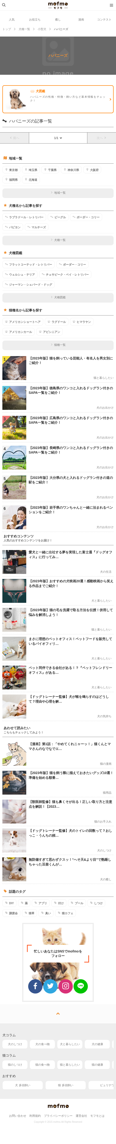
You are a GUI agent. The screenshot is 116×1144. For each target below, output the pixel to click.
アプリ (40, 903)
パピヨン (13, 227)
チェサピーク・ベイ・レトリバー (65, 274)
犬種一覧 (58, 240)
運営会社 (81, 1115)
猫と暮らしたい (70, 1064)
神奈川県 (71, 169)
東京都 (11, 169)
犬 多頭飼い (22, 1085)
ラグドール (56, 321)
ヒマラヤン (82, 321)
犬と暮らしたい (70, 1044)
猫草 (29, 913)
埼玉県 (31, 169)
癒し (58, 19)
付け (59, 903)
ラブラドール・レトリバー (24, 217)
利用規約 (35, 1115)
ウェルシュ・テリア (20, 274)
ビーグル (58, 217)
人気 (12, 19)
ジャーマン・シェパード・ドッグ (28, 284)
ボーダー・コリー (86, 217)
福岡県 (11, 179)
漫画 (81, 19)
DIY (9, 903)
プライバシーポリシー (58, 1115)
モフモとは (97, 1115)
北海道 (31, 179)
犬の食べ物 (42, 1044)
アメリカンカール (18, 331)
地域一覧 (58, 192)
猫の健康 (97, 1064)
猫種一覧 (58, 345)
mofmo (58, 5)
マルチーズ (36, 227)
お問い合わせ (17, 1115)
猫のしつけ (15, 1064)
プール (77, 903)
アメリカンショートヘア (23, 321)
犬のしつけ (15, 1044)
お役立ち (35, 19)
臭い (46, 913)
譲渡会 (11, 913)
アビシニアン (49, 331)
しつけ (96, 903)
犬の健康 (97, 1044)
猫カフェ (65, 913)
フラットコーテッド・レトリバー (28, 264)
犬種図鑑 (58, 297)
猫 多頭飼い (65, 1085)
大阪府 (92, 169)
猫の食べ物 (42, 1064)
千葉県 (50, 169)
